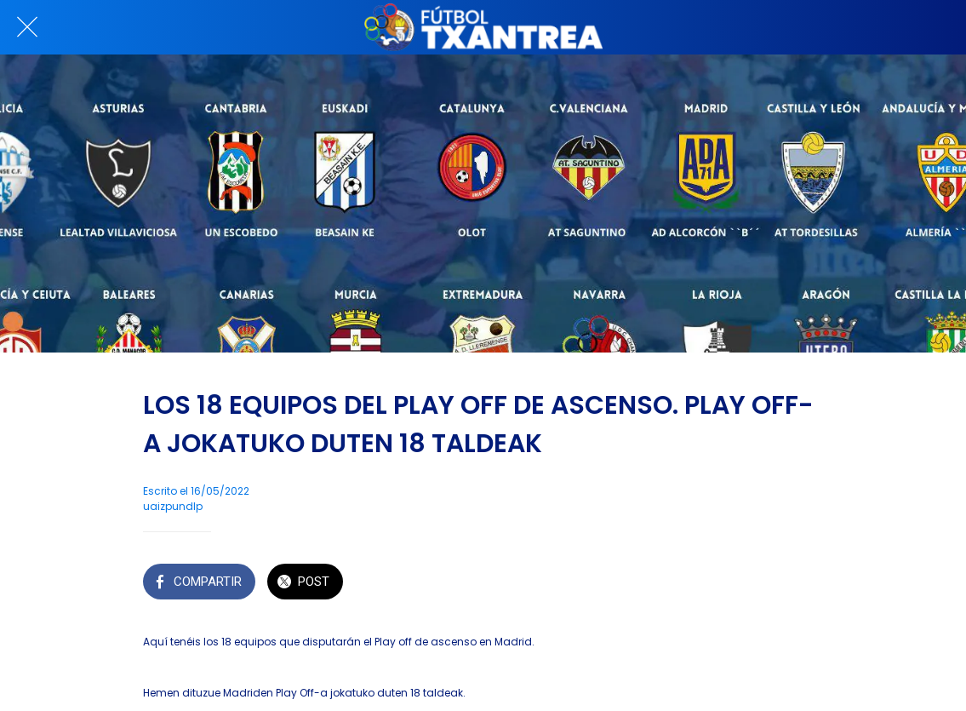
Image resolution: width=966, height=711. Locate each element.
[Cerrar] (27, 27)
